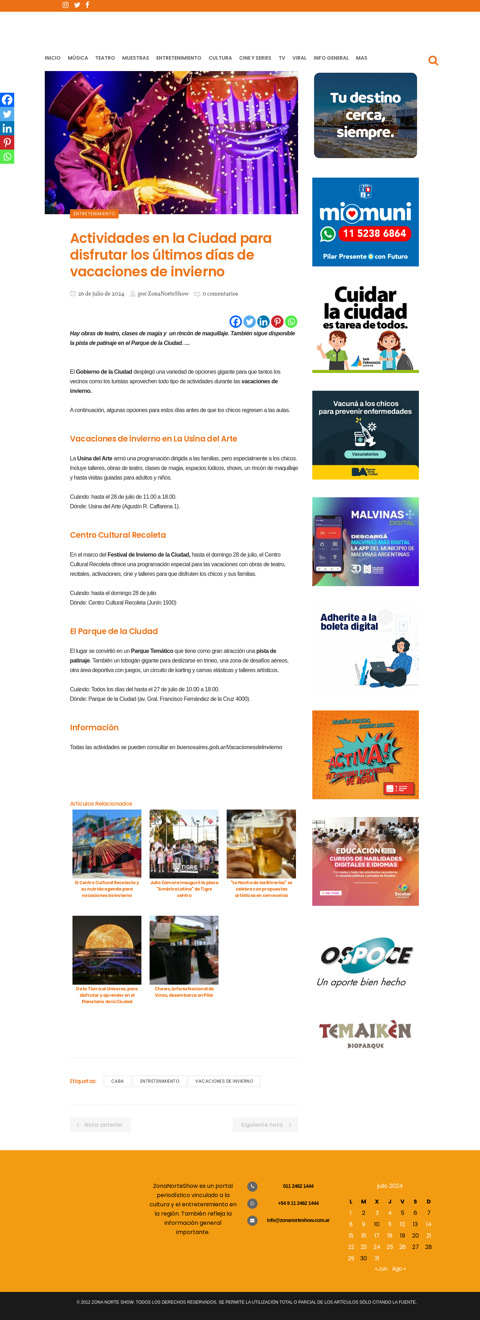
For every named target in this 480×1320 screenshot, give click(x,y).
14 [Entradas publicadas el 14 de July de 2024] (428, 1224)
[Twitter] (249, 321)
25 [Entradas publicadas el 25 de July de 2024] (390, 1247)
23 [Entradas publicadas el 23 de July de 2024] (364, 1247)
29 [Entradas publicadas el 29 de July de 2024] (351, 1258)
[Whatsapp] (291, 321)
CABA (117, 1081)
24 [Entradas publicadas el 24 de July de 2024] (376, 1247)
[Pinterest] (277, 321)
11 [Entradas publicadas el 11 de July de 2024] (390, 1224)
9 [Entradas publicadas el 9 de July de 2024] (363, 1224)
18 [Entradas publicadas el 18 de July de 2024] (389, 1236)
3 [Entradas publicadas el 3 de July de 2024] (377, 1213)
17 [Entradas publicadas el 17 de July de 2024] (376, 1236)
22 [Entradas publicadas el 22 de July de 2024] (351, 1247)
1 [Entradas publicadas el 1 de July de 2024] (350, 1213)
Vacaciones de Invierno (224, 1081)
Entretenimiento (159, 1081)
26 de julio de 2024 (97, 294)
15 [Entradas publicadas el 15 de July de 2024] (351, 1236)
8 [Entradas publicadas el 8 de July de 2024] (350, 1224)
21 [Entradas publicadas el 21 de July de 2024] (428, 1236)
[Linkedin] (263, 321)
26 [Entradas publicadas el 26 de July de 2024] (402, 1247)
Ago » (399, 1269)
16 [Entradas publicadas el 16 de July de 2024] (363, 1236)
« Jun (381, 1269)
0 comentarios (220, 294)
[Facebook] (236, 321)
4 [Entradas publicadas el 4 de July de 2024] (390, 1213)
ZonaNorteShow (168, 294)
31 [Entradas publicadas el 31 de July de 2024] (376, 1258)
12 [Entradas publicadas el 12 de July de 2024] (402, 1224)
